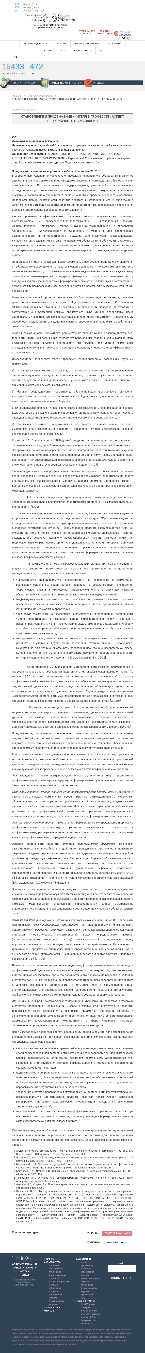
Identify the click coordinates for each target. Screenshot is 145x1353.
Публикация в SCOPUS (87, 32)
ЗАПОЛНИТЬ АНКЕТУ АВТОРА (66, 83)
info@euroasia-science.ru (88, 1322)
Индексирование (58, 1275)
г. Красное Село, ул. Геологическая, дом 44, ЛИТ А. (90, 1314)
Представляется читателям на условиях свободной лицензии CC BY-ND (56, 171)
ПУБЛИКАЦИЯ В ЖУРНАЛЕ (87, 44)
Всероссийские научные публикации (89, 1291)
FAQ (83, 1298)
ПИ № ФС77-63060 (58, 25)
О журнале (54, 1265)
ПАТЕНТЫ (47, 50)
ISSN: (18, 4)
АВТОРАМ (62, 44)
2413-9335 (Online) (30, 7)
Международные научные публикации (90, 1281)
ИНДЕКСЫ (98, 83)
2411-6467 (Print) (30, 4)
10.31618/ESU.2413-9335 (32, 11)
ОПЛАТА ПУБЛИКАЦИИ (24, 82)
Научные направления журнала (55, 1294)
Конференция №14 (117, 1243)
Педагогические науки (24, 110)
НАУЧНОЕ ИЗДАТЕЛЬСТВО (36, 44)
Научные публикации (55, 1286)
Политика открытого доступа (59, 1280)
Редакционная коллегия (56, 1302)
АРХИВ (63, 50)
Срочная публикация (104, 32)
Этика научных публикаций (56, 1270)
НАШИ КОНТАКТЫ (83, 50)
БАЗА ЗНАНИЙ (114, 44)
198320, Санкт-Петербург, (88, 1306)
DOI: (17, 10)
